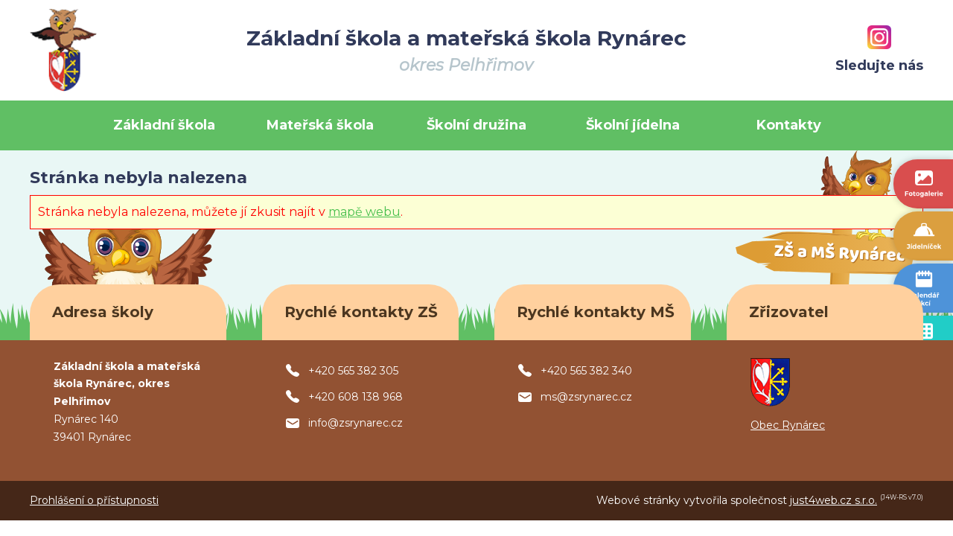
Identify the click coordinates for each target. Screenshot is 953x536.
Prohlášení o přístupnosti (94, 500)
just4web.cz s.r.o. (833, 500)
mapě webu (364, 212)
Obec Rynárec (787, 425)
